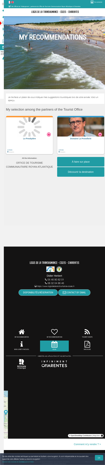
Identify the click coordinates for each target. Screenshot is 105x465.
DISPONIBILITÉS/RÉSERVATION (40, 292)
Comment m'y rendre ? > (87, 444)
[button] (33, 136)
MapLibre (96, 436)
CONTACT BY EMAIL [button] (76, 292)
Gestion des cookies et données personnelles (18, 462)
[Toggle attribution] (102, 435)
